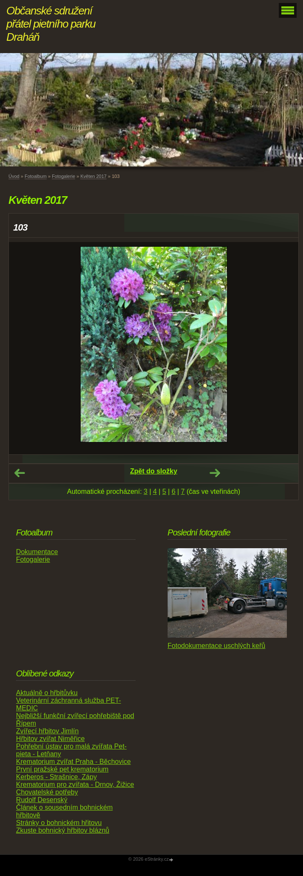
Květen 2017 (93, 176)
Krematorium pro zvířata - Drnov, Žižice (75, 784)
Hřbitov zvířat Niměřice (50, 738)
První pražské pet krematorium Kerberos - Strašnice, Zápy (62, 773)
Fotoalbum (36, 176)
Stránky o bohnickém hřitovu (59, 822)
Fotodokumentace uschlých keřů (216, 645)
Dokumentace (37, 551)
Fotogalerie (63, 176)
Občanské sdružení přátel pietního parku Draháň (50, 23)
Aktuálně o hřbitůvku (47, 692)
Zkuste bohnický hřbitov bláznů (62, 830)
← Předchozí (19, 473)
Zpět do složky (153, 471)
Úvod (14, 176)
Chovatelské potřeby (47, 792)
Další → (214, 473)
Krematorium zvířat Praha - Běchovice (73, 761)
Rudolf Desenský (41, 799)
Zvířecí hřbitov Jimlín (47, 731)
